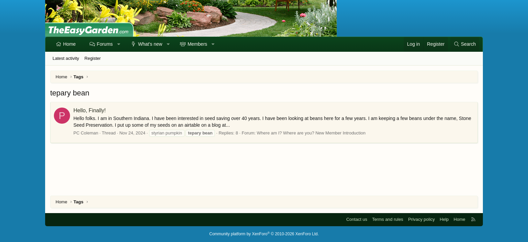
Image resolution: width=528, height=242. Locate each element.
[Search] (464, 44)
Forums (104, 44)
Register (93, 58)
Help (444, 219)
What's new (150, 44)
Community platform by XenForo (264, 234)
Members (197, 44)
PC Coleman (85, 132)
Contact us (356, 219)
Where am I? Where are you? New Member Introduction (311, 132)
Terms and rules (387, 219)
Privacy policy (421, 219)
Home (69, 44)
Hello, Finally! (89, 110)
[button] (118, 44)
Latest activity (66, 58)
